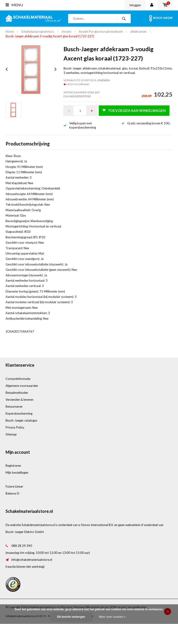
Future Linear (14, 486)
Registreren (13, 465)
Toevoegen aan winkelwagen (134, 110)
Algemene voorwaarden (22, 386)
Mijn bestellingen (17, 472)
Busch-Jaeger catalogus (21, 420)
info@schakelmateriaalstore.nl (31, 559)
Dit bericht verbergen (71, 616)
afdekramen (138, 31)
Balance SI (12, 493)
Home (10, 31)
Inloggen (135, 5)
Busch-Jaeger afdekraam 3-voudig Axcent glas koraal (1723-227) (50, 36)
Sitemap (11, 434)
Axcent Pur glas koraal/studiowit (101, 31)
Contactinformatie (18, 379)
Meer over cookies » (112, 616)
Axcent (66, 31)
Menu (14, 5)
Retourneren (14, 406)
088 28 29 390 (21, 546)
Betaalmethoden (17, 392)
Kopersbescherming (19, 413)
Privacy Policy (15, 427)
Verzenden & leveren (19, 399)
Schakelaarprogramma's (37, 31)
